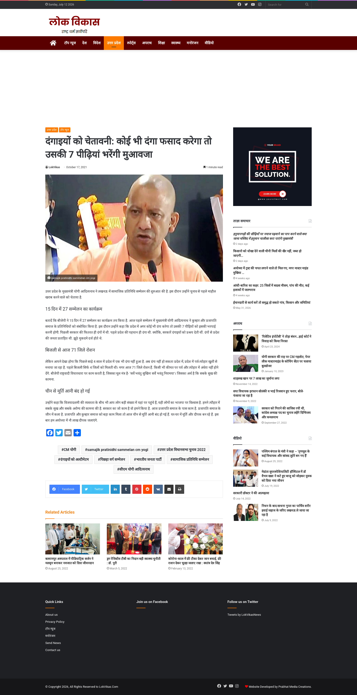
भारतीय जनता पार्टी (148, 459)
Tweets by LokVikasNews (244, 614)
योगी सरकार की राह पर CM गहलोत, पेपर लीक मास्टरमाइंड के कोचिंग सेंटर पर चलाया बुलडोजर (286, 361)
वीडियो (209, 43)
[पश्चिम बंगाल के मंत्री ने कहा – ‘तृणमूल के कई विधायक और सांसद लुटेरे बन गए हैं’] (245, 457)
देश (84, 43)
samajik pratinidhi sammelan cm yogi (117, 450)
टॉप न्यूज (70, 43)
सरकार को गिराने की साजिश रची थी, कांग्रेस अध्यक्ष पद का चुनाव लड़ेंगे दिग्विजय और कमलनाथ (286, 413)
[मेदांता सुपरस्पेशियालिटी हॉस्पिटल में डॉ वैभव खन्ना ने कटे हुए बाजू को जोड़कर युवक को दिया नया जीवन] (245, 478)
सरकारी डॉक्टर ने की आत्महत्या (251, 493)
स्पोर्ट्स (131, 43)
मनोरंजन (192, 43)
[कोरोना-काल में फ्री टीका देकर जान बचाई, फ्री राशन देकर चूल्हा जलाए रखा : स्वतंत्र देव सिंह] (195, 538)
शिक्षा (161, 43)
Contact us (52, 650)
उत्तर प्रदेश (114, 43)
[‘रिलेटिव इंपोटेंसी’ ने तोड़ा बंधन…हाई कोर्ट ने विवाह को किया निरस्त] (245, 343)
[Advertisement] (178, 89)
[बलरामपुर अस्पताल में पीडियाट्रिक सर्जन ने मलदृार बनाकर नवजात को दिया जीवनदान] (72, 538)
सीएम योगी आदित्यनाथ (134, 469)
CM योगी (70, 450)
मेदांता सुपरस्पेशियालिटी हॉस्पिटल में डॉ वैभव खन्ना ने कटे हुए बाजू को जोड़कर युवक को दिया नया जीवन (287, 476)
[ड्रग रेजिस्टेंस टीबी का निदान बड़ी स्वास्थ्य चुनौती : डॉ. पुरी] (134, 538)
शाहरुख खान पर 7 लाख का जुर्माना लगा (256, 378)
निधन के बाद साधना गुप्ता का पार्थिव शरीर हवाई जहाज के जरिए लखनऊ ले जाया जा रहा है (286, 510)
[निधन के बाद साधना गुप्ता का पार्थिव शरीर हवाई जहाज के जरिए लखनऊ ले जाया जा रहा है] (245, 512)
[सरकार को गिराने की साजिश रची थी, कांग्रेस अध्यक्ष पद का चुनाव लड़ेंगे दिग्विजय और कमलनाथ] (245, 414)
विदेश (97, 43)
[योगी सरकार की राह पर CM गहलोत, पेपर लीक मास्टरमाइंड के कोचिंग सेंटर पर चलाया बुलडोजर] (245, 363)
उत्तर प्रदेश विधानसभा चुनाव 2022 (182, 450)
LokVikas (54, 167)
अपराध (147, 43)
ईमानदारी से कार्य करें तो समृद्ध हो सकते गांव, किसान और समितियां (271, 302)
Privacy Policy (54, 621)
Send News (53, 643)
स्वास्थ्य (175, 43)
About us (51, 614)
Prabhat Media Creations (294, 686)
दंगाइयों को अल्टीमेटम (74, 459)
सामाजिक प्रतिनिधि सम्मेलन (191, 459)
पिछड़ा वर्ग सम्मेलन (112, 459)
